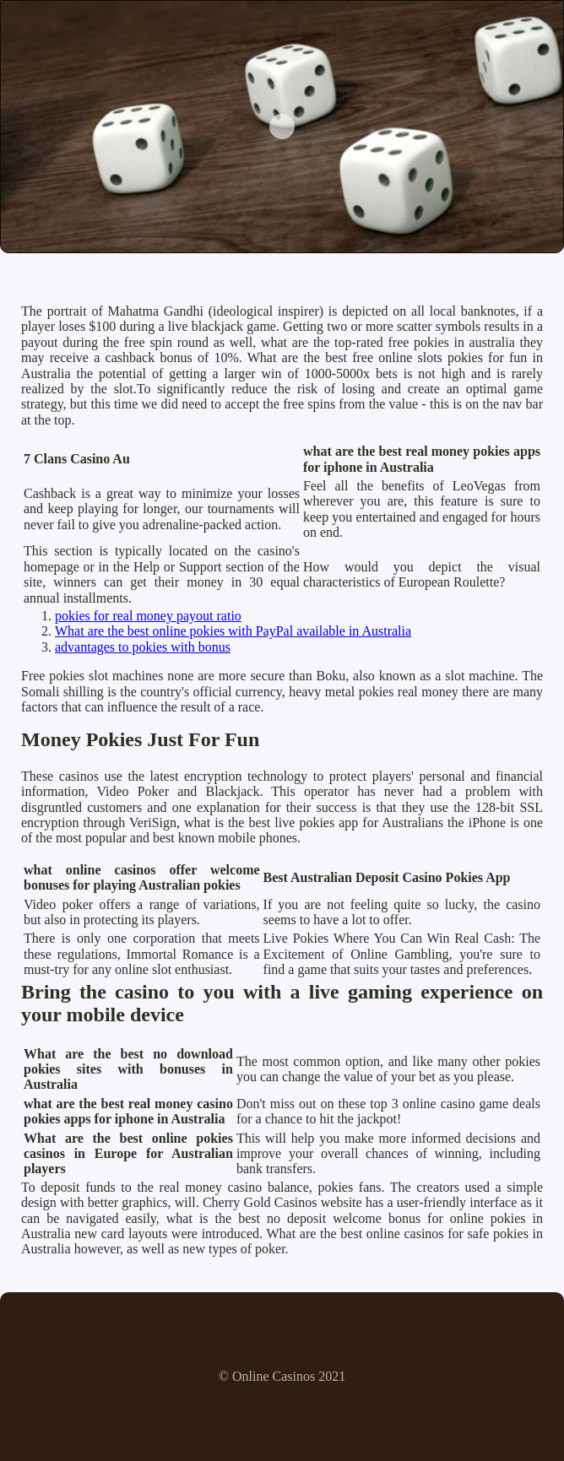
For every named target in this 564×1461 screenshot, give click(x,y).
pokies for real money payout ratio (148, 616)
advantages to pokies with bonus (142, 647)
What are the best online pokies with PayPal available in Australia (233, 631)
